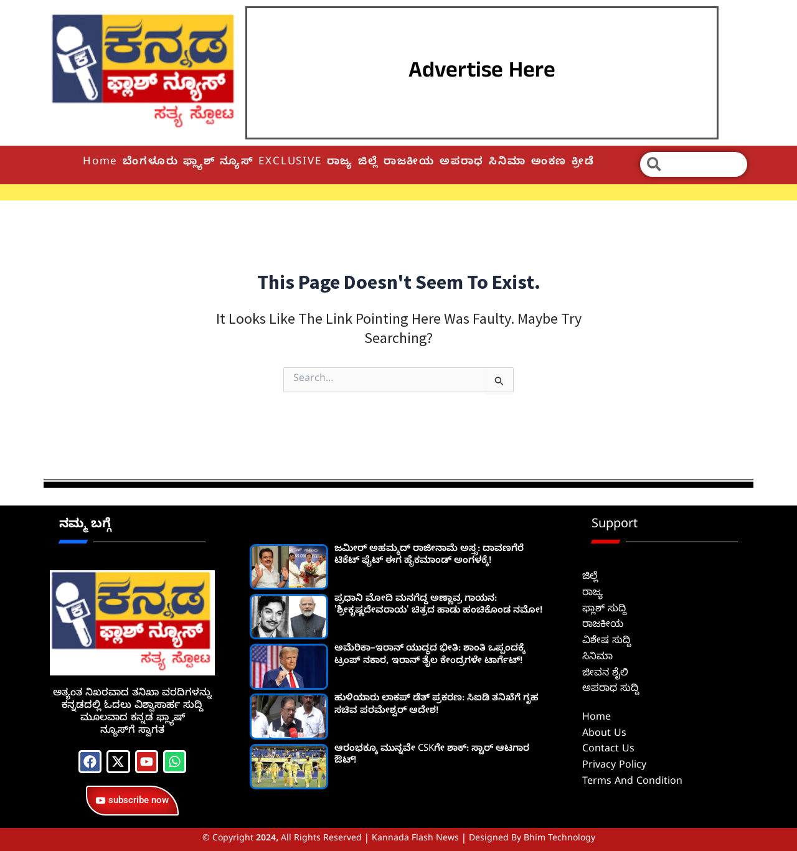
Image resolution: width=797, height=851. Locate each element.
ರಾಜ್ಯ (340, 163)
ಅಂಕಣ (549, 163)
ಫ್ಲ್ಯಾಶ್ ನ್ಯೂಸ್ (218, 163)
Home (100, 163)
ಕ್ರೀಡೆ (583, 163)
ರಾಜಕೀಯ (409, 163)
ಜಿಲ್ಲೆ (368, 163)
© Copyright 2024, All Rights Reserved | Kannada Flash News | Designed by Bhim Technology (398, 839)
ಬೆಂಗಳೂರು (150, 163)
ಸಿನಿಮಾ (507, 163)
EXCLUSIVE (289, 163)
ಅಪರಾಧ (462, 163)
